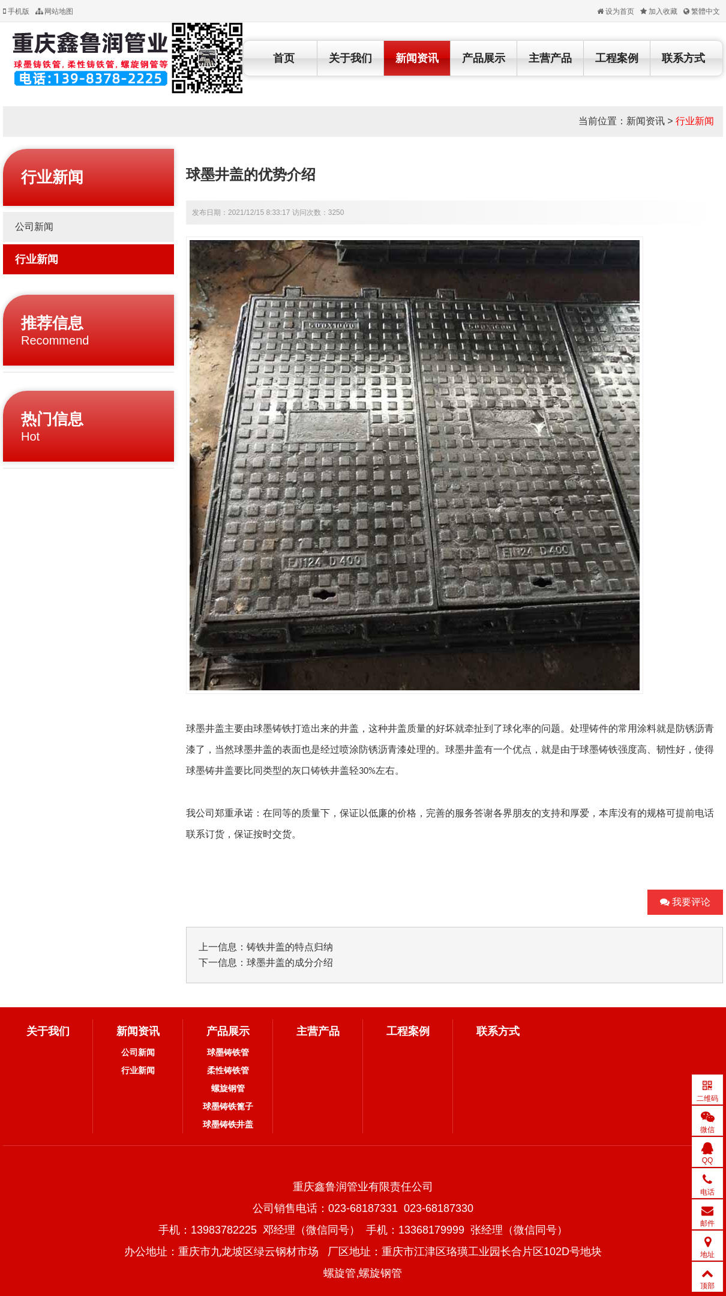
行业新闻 (695, 121)
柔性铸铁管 (228, 1070)
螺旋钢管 (228, 1088)
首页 (284, 58)
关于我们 (350, 58)
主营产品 (550, 58)
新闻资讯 (417, 58)
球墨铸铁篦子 (228, 1106)
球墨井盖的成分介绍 (290, 962)
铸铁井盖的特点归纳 (290, 947)
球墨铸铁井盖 (228, 1124)
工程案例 (616, 58)
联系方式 (683, 58)
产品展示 (483, 58)
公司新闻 (34, 227)
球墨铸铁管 (228, 1052)
